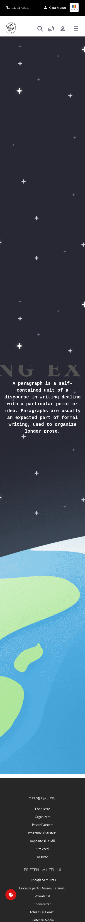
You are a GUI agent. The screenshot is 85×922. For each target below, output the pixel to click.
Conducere (42, 809)
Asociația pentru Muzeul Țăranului (42, 888)
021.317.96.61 (18, 7)
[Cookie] (10, 894)
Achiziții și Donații (42, 912)
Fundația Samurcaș (42, 880)
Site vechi (42, 849)
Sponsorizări (42, 904)
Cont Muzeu (55, 7)
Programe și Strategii (42, 833)
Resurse (42, 857)
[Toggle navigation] (75, 28)
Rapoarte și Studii (42, 841)
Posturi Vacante (42, 825)
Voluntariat (42, 896)
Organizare (42, 817)
